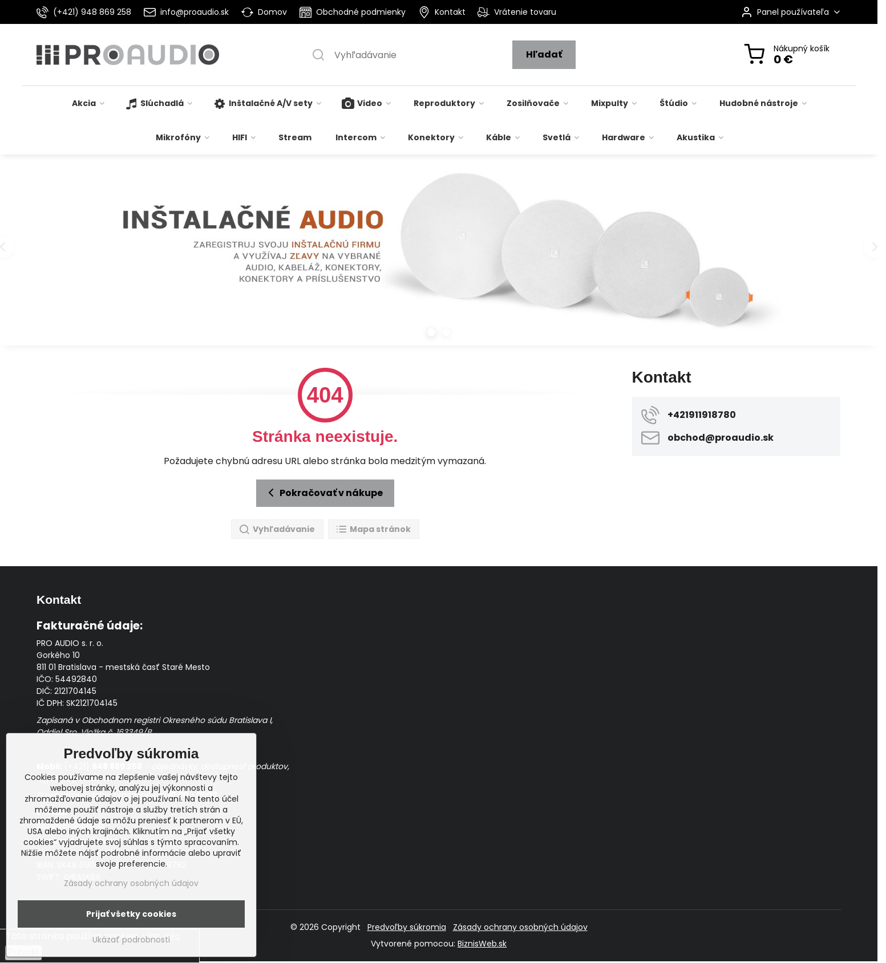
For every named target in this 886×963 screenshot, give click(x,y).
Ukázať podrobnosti (131, 939)
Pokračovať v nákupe (323, 492)
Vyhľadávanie (276, 529)
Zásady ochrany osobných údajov (520, 927)
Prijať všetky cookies (131, 914)
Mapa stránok (373, 529)
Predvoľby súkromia (406, 927)
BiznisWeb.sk (482, 943)
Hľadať (544, 54)
